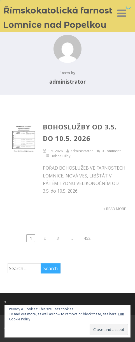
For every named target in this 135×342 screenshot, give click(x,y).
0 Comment (111, 150)
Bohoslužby (60, 155)
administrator (82, 150)
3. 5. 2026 (55, 150)
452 (87, 238)
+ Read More (114, 208)
